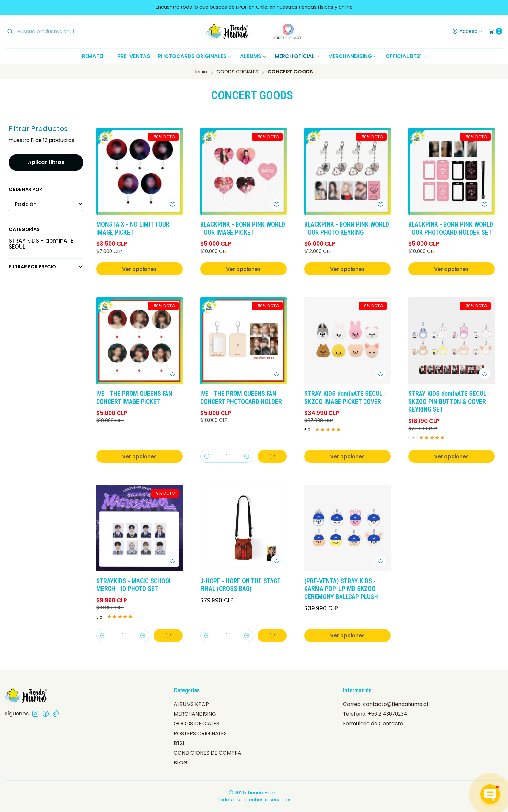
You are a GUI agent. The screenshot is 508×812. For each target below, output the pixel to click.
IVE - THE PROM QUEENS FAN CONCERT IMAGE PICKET (134, 398)
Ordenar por (25, 189)
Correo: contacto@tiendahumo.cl (385, 704)
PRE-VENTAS (133, 56)
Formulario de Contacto (373, 723)
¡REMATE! (95, 56)
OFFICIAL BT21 (407, 56)
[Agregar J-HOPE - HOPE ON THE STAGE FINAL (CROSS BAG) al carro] (272, 635)
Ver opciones (139, 269)
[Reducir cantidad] (207, 456)
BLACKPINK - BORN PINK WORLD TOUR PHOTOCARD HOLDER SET (450, 228)
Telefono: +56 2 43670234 (375, 713)
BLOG (181, 762)
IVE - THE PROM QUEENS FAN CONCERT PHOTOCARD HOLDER (241, 398)
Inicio (201, 71)
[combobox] (60, 31)
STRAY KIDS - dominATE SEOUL (41, 243)
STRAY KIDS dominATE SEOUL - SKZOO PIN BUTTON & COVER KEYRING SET (449, 402)
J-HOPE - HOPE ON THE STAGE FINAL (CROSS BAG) (240, 585)
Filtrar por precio (46, 266)
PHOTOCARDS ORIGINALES (195, 56)
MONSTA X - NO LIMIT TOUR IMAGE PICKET (132, 228)
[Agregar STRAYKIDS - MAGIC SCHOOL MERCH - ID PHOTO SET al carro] (168, 635)
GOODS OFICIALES (237, 71)
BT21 (179, 743)
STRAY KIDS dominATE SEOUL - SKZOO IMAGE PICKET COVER (345, 398)
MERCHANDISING (353, 56)
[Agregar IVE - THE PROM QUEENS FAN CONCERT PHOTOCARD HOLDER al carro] (272, 456)
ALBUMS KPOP (191, 704)
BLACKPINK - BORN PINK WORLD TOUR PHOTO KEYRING (346, 228)
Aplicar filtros (46, 162)
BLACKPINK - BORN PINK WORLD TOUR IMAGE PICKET (242, 228)
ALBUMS (253, 56)
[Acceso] (467, 31)
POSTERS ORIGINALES (200, 733)
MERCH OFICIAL (297, 56)
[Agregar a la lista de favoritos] (173, 204)
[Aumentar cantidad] (246, 456)
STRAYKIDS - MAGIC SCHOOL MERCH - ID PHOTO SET (134, 585)
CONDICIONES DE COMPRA (207, 753)
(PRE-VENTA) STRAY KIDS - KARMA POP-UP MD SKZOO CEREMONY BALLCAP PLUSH (341, 589)
